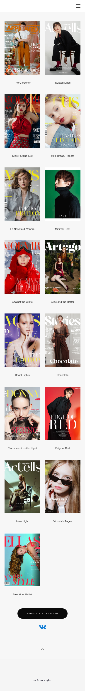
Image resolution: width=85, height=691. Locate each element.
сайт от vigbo (42, 680)
